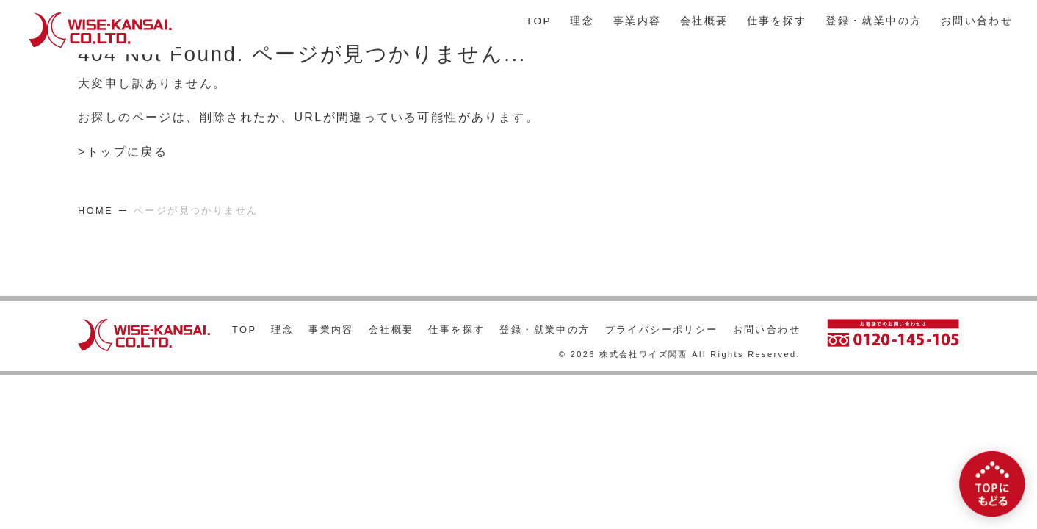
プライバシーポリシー (661, 329)
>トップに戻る (122, 152)
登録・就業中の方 (873, 20)
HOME (95, 210)
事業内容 (637, 20)
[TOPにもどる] (992, 484)
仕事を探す (777, 20)
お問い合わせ (977, 20)
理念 (582, 20)
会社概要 (704, 20)
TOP (539, 20)
